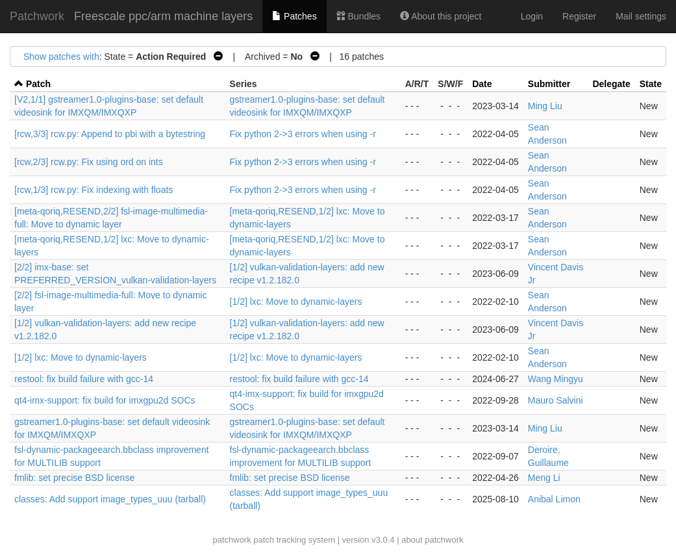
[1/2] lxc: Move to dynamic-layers (296, 301)
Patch (38, 84)
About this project (440, 16)
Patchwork (37, 16)
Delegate (611, 84)
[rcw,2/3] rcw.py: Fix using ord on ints (88, 162)
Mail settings (641, 16)
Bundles (358, 16)
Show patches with (61, 56)
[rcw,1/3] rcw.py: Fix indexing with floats (93, 190)
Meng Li (544, 477)
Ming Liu (545, 106)
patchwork (231, 540)
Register (579, 16)
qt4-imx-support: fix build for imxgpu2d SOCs (104, 400)
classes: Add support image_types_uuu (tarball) (110, 499)
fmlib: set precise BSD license (74, 477)
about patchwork (432, 540)
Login (532, 16)
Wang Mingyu (555, 379)
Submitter (549, 84)
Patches (294, 16)
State (651, 84)
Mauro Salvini (555, 400)
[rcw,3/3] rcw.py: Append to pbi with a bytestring (109, 134)
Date (482, 84)
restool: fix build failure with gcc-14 (83, 379)
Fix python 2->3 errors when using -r (303, 134)
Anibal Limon (554, 499)
